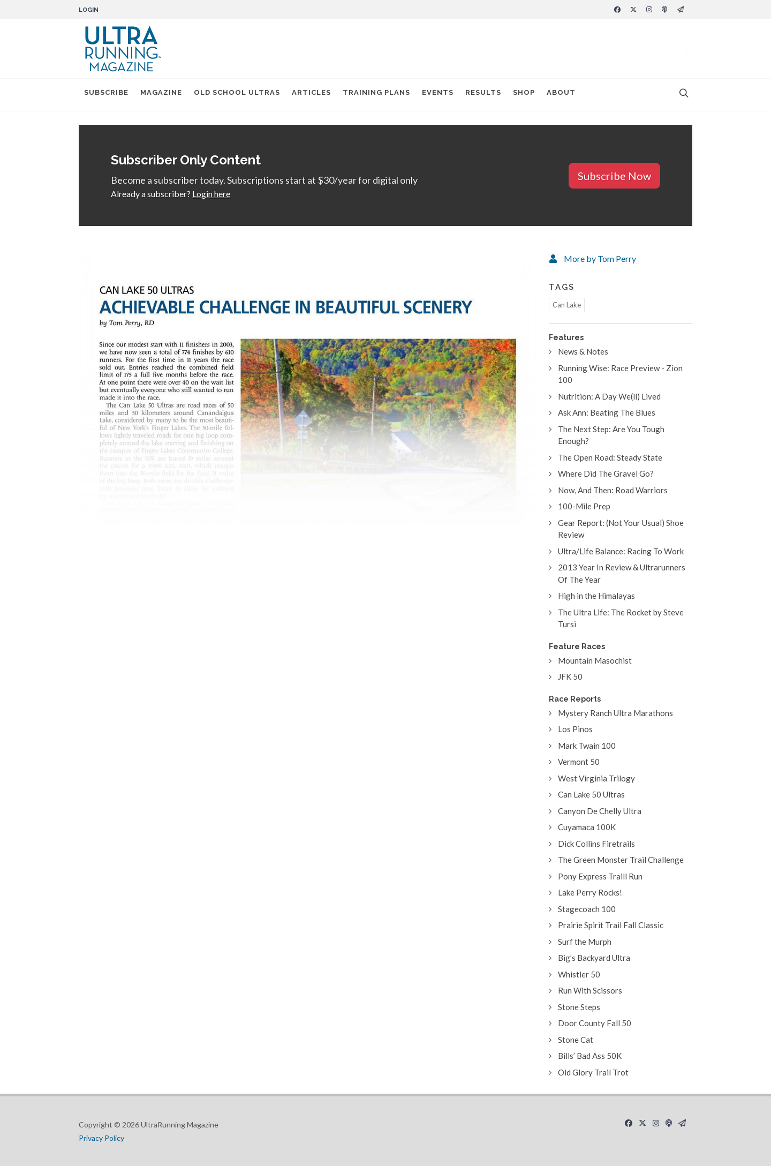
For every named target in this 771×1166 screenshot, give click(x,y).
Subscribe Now (614, 175)
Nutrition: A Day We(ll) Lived (609, 396)
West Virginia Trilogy (596, 778)
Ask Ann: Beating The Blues (606, 412)
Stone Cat (575, 1039)
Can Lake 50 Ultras (591, 794)
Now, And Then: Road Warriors (613, 490)
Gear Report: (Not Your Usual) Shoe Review (621, 529)
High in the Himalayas (596, 595)
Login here (211, 194)
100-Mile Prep (584, 506)
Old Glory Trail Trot (593, 1072)
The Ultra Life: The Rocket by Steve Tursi (621, 618)
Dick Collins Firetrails (596, 843)
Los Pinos (575, 729)
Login (89, 9)
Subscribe (106, 95)
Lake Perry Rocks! (590, 892)
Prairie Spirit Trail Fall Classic (610, 925)
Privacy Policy (101, 1137)
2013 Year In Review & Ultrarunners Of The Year (621, 573)
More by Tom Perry (600, 258)
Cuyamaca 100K (587, 827)
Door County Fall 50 (594, 1023)
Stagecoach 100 (587, 909)
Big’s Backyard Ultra (594, 957)
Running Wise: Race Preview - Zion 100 (620, 374)
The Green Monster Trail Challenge (621, 859)
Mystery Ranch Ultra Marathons (615, 713)
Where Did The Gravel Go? (606, 473)
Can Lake (567, 304)
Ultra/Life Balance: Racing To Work (621, 551)
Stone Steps (579, 1007)
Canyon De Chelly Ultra (599, 811)
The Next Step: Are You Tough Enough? (611, 435)
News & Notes (583, 351)
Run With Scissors (590, 990)
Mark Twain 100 (587, 745)
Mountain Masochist (595, 660)
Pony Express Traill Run (600, 876)
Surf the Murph (584, 941)
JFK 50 (570, 676)
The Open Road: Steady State (610, 457)
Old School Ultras (237, 95)
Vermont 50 (579, 761)
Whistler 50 (579, 974)
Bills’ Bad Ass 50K (590, 1055)
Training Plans (376, 95)
